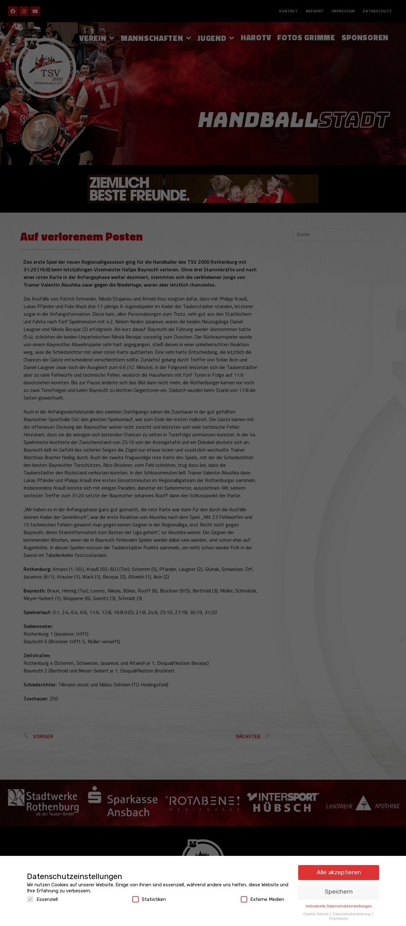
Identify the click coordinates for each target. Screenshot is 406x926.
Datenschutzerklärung (352, 910)
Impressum (338, 914)
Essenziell (42, 896)
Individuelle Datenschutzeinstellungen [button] (339, 902)
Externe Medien (262, 896)
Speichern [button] (339, 888)
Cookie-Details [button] (316, 910)
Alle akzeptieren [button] (339, 868)
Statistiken (149, 896)
